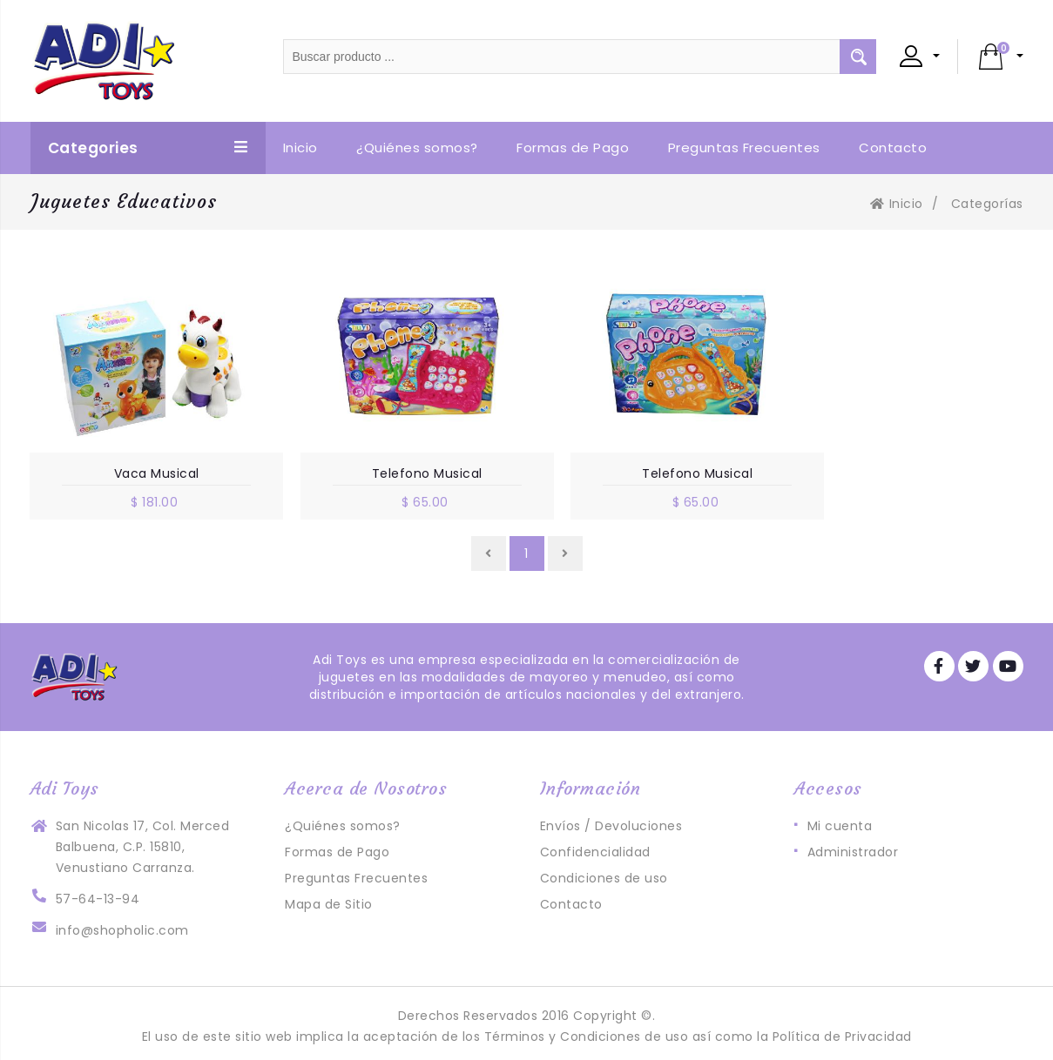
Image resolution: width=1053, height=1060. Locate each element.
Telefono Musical (400, 468)
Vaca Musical (148, 468)
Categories (148, 148)
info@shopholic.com (122, 925)
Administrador (853, 846)
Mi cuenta (840, 820)
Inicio (896, 203)
